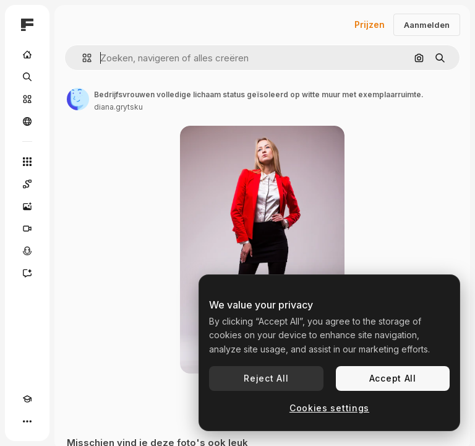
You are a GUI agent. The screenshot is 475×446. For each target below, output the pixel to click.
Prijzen (369, 24)
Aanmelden (427, 25)
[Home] (27, 54)
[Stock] (27, 99)
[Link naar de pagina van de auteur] (78, 99)
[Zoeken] (27, 77)
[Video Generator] (27, 228)
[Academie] (27, 399)
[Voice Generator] (27, 251)
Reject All (266, 378)
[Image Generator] (27, 206)
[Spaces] (27, 184)
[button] (82, 58)
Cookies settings (329, 408)
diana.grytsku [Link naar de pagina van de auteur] (118, 107)
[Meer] (27, 421)
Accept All (392, 378)
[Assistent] (27, 273)
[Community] (27, 121)
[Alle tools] (27, 162)
